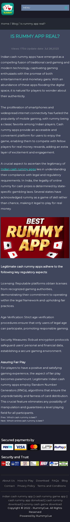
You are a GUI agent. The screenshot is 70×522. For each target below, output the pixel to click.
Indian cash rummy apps (18, 169)
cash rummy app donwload (26, 500)
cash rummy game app (50, 496)
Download (42, 480)
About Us (8, 480)
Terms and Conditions (52, 485)
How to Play (25, 480)
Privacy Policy (26, 485)
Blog (65, 480)
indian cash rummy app (17, 496)
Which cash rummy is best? (21, 417)
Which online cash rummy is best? (25, 420)
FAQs (55, 480)
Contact (9, 485)
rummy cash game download (42, 504)
